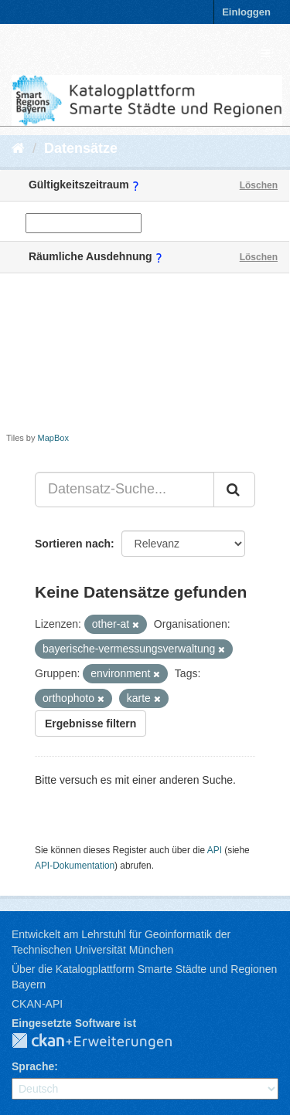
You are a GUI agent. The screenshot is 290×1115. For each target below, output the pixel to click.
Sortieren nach (73, 543)
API (214, 850)
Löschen (259, 185)
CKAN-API (37, 1004)
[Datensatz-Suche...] (124, 489)
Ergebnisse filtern (90, 723)
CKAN (104, 1041)
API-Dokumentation (74, 865)
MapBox (53, 437)
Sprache (33, 1066)
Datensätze (81, 148)
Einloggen (246, 12)
